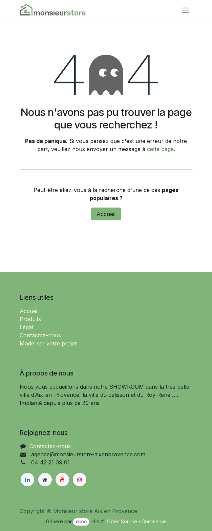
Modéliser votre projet (48, 343)
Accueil (106, 214)
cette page (160, 149)
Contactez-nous (40, 335)
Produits (30, 319)
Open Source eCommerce (136, 521)
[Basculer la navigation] (185, 10)
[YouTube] (62, 479)
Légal (26, 327)
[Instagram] (79, 479)
